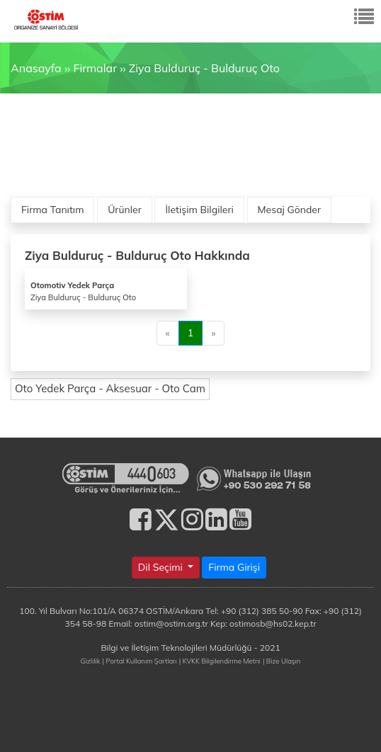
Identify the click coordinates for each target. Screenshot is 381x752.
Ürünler (125, 209)
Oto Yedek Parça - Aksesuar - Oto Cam (110, 388)
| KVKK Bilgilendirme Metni (220, 660)
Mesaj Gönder (290, 209)
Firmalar (94, 68)
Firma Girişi (234, 567)
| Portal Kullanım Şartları (140, 660)
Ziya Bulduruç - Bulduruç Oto (204, 68)
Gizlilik (91, 660)
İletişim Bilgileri (199, 209)
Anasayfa (36, 68)
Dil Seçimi (162, 567)
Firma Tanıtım (52, 209)
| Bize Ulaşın (281, 660)
